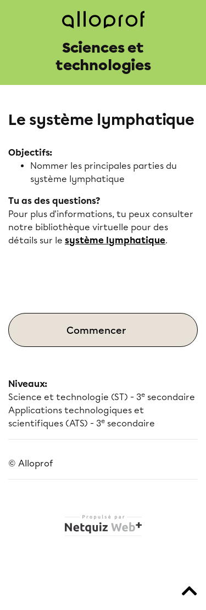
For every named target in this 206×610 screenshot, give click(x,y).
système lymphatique (115, 240)
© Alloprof (30, 463)
